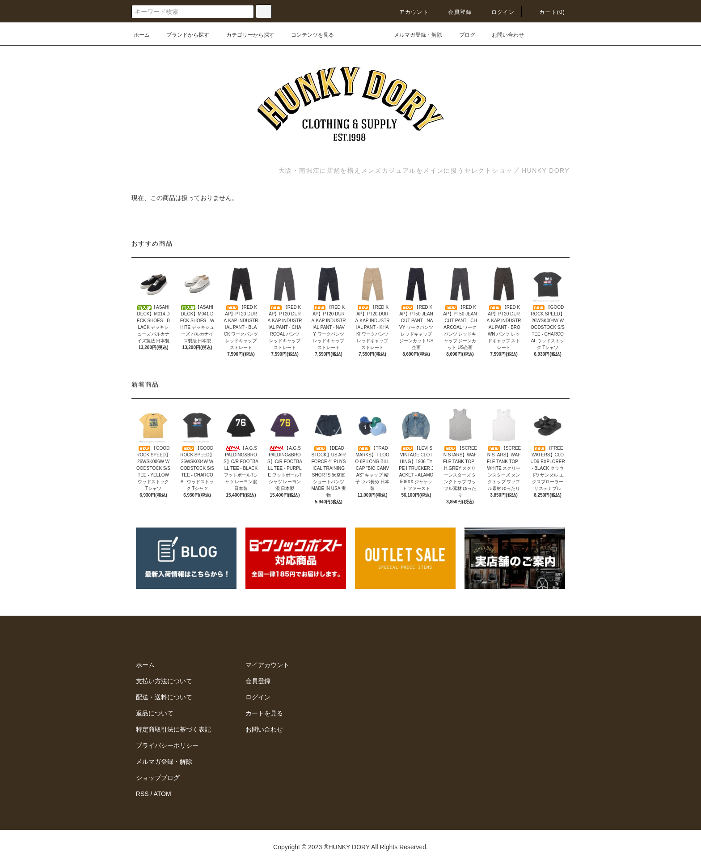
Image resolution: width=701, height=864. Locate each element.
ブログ (461, 35)
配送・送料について (164, 697)
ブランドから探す (182, 35)
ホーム (142, 35)
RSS (142, 793)
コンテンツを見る (307, 35)
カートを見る (264, 713)
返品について (154, 713)
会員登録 (454, 12)
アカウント (409, 12)
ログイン (498, 12)
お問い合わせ (502, 35)
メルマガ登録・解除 (412, 35)
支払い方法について (164, 681)
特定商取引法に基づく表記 (173, 729)
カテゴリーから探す (244, 35)
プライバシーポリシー (167, 745)
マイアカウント (267, 664)
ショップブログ (158, 777)
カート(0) (546, 12)
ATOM (162, 793)
